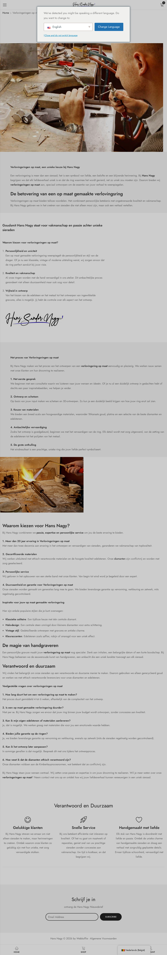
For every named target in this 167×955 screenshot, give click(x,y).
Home (5, 13)
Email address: (72, 917)
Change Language (109, 27)
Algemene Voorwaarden (103, 938)
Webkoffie (82, 938)
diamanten (119, 559)
